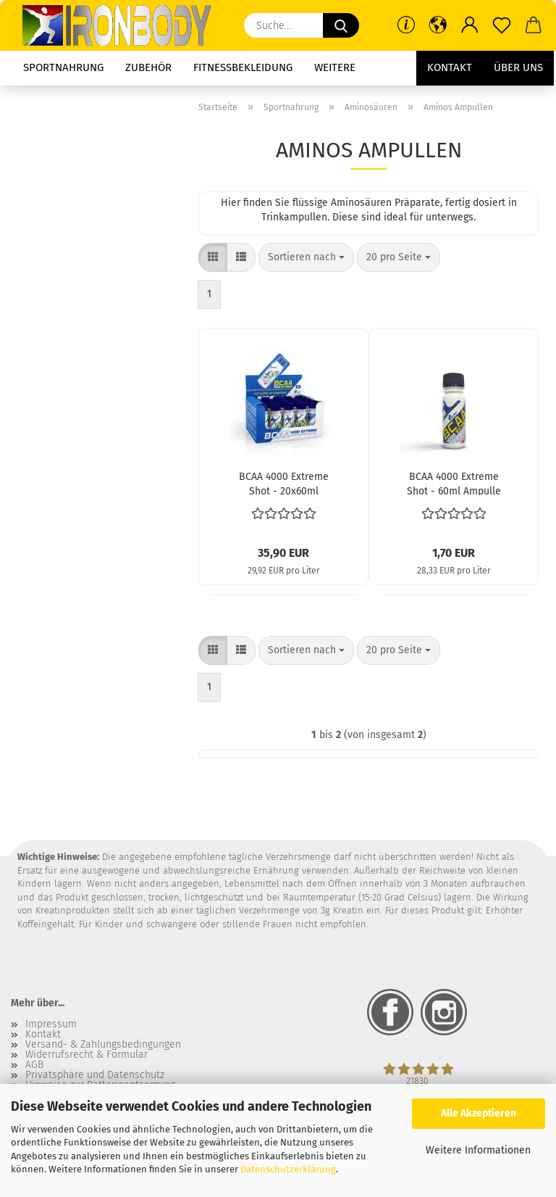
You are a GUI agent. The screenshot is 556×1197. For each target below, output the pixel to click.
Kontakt (449, 67)
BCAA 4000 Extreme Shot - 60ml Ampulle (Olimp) (454, 483)
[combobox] (306, 257)
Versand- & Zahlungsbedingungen (103, 1045)
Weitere (334, 67)
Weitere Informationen (478, 1150)
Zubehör (148, 67)
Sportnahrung (63, 67)
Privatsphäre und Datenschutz (94, 1075)
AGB (34, 1065)
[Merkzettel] (502, 25)
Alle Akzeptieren (478, 1113)
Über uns (518, 67)
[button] (438, 25)
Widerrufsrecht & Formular (86, 1055)
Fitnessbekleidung (242, 67)
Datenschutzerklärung (288, 1169)
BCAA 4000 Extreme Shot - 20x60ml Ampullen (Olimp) (284, 483)
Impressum (51, 1024)
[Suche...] (341, 25)
